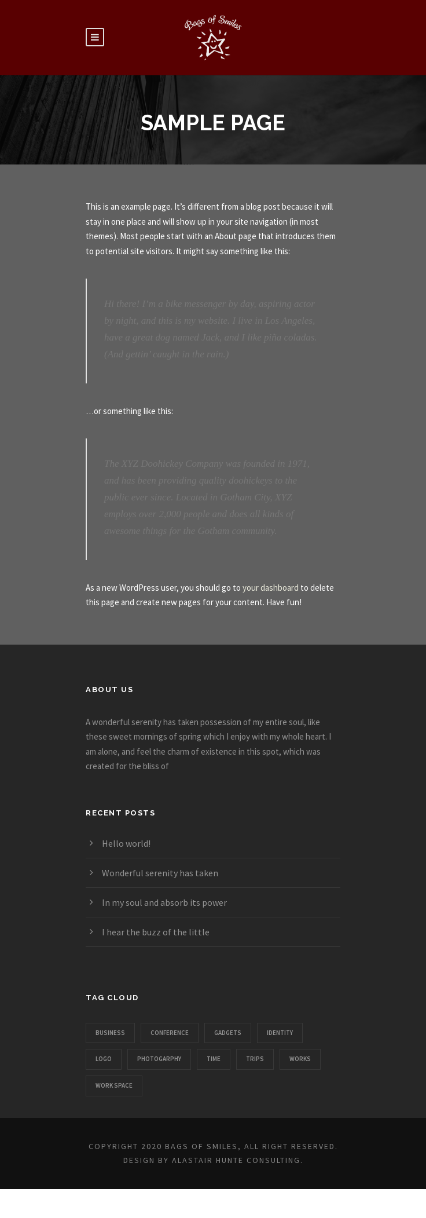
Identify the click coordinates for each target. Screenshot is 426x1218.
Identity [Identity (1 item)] (280, 1033)
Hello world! (126, 843)
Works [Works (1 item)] (300, 1059)
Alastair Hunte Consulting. (237, 1160)
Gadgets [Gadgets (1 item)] (227, 1033)
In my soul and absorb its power (164, 902)
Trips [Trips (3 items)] (255, 1059)
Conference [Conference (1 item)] (169, 1033)
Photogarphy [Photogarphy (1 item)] (159, 1059)
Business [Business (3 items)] (110, 1033)
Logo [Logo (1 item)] (104, 1059)
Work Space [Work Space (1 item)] (114, 1085)
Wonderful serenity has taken (160, 873)
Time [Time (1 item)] (214, 1059)
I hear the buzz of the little (156, 932)
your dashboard (271, 587)
